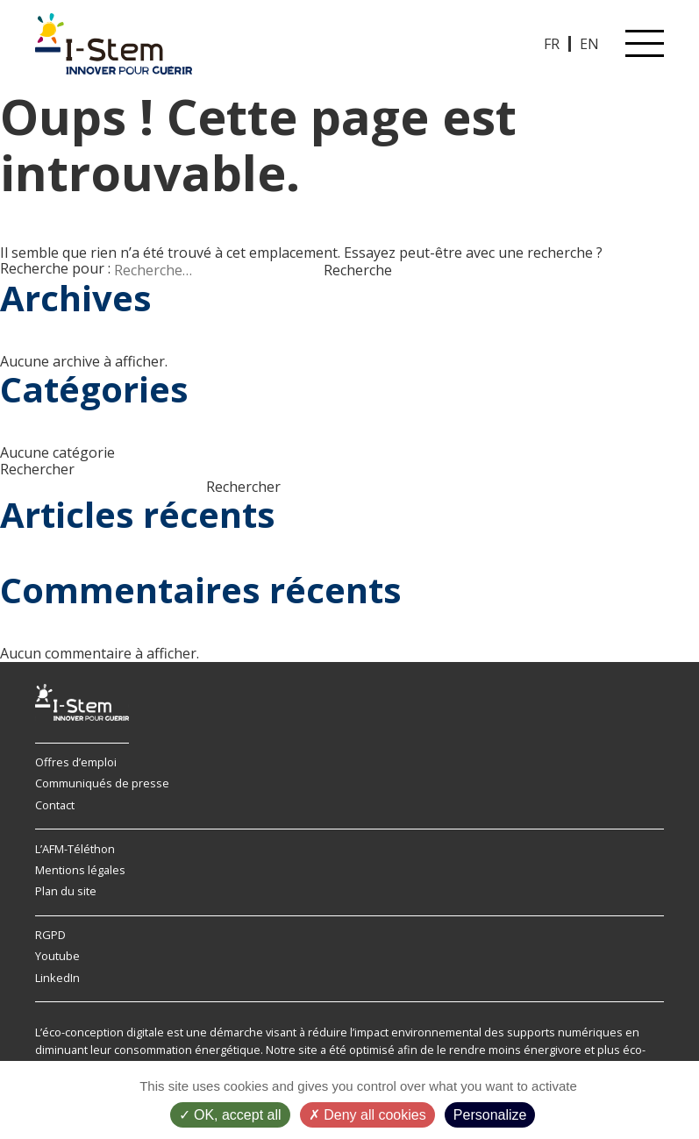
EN (589, 44)
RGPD (50, 935)
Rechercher (37, 469)
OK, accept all (230, 1114)
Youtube (57, 956)
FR (552, 44)
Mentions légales (80, 870)
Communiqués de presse (102, 783)
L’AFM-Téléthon (75, 849)
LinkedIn (57, 978)
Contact (55, 805)
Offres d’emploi (76, 762)
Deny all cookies (367, 1114)
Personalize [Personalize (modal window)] (490, 1114)
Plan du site (65, 891)
